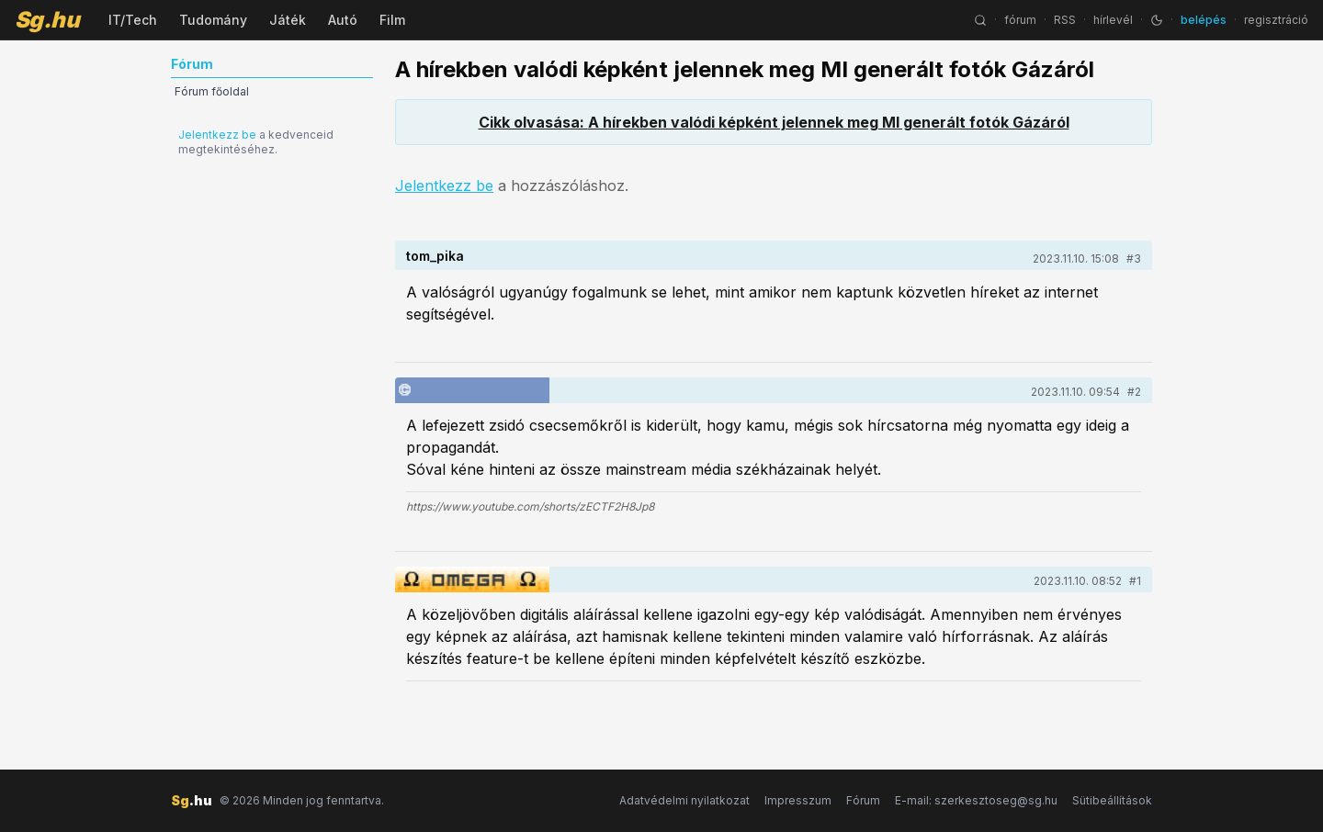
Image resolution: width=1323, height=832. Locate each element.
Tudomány (213, 20)
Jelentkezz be (217, 134)
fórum (1020, 20)
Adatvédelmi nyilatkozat (684, 800)
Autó (342, 20)
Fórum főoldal (212, 91)
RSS (1065, 20)
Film (392, 20)
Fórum (863, 800)
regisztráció (1276, 20)
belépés (1204, 20)
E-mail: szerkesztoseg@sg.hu (976, 800)
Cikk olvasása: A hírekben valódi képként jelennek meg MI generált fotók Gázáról (774, 122)
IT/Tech (132, 20)
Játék (287, 20)
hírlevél (1113, 20)
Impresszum (797, 800)
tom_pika (435, 256)
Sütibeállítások (1112, 800)
